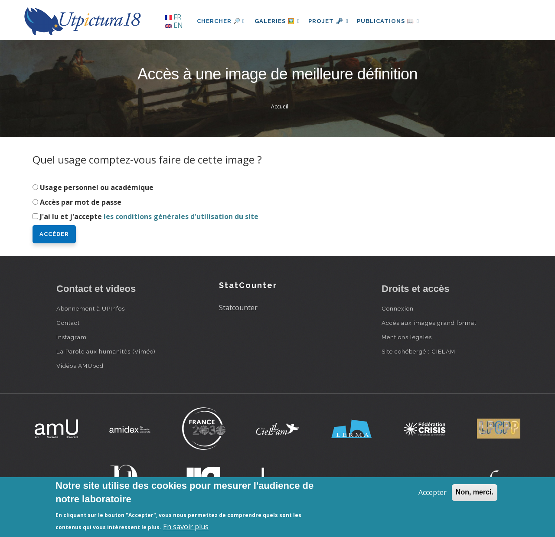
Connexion (398, 308)
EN (174, 25)
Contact (68, 322)
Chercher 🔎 (221, 21)
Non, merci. (474, 492)
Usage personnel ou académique (96, 187)
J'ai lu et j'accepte (149, 216)
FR (173, 17)
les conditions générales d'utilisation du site (181, 216)
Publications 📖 (393, 21)
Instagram (71, 337)
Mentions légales (407, 337)
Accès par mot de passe (80, 202)
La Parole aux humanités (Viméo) (106, 351)
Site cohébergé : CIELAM (418, 351)
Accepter (432, 492)
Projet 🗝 (331, 21)
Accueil (279, 106)
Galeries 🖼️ (278, 21)
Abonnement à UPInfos (90, 308)
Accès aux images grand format (429, 322)
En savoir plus (186, 526)
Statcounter (238, 307)
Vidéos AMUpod (80, 365)
